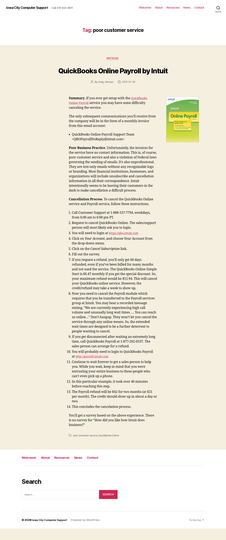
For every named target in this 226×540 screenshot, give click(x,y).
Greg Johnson (105, 93)
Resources (173, 7)
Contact (199, 7)
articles (113, 58)
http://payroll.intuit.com (94, 368)
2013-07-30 (129, 93)
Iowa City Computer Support (29, 7)
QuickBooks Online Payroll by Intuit (113, 75)
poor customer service (85, 447)
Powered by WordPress (88, 531)
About (159, 7)
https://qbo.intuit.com (125, 245)
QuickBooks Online (110, 447)
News (187, 7)
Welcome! (145, 7)
